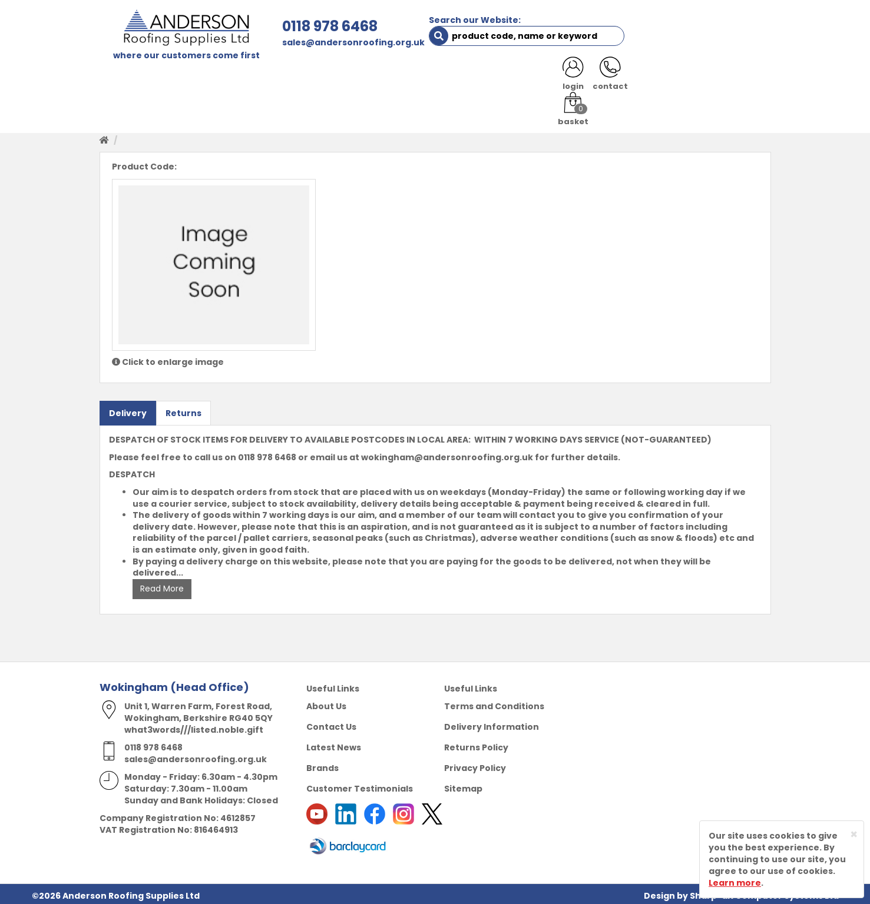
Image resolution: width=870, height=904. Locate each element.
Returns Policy (476, 744)
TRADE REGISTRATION (331, 78)
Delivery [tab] (128, 410)
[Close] (854, 834)
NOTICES (732, 78)
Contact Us (331, 723)
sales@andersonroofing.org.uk (327, 42)
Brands (322, 764)
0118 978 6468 (303, 26)
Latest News (333, 744)
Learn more (735, 883)
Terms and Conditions (494, 703)
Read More (162, 585)
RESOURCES (519, 78)
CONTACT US (590, 78)
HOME (121, 78)
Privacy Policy (475, 764)
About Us (326, 703)
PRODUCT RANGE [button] (436, 78)
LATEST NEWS (666, 78)
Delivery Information (491, 723)
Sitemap (463, 785)
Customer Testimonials (359, 785)
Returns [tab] (183, 410)
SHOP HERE (174, 78)
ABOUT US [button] (240, 78)
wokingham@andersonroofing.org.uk (447, 454)
